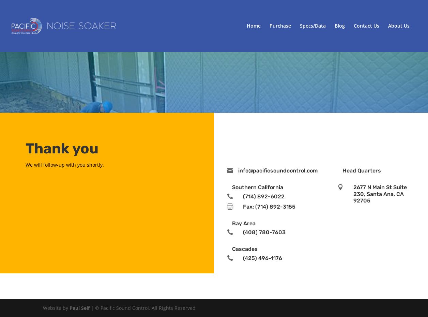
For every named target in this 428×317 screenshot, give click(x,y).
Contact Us (366, 26)
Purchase (280, 26)
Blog (340, 26)
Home (254, 26)
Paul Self (80, 308)
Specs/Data (313, 26)
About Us (399, 26)
